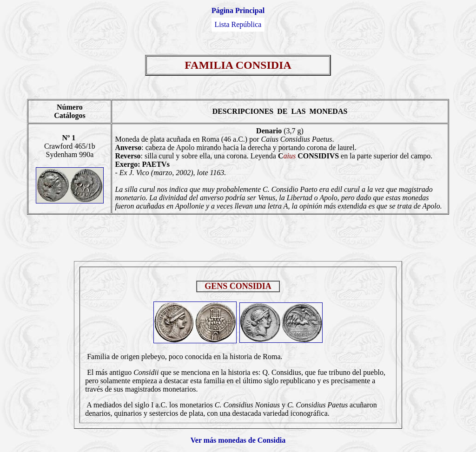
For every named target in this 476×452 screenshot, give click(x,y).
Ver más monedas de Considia (238, 440)
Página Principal (238, 10)
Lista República (238, 24)
